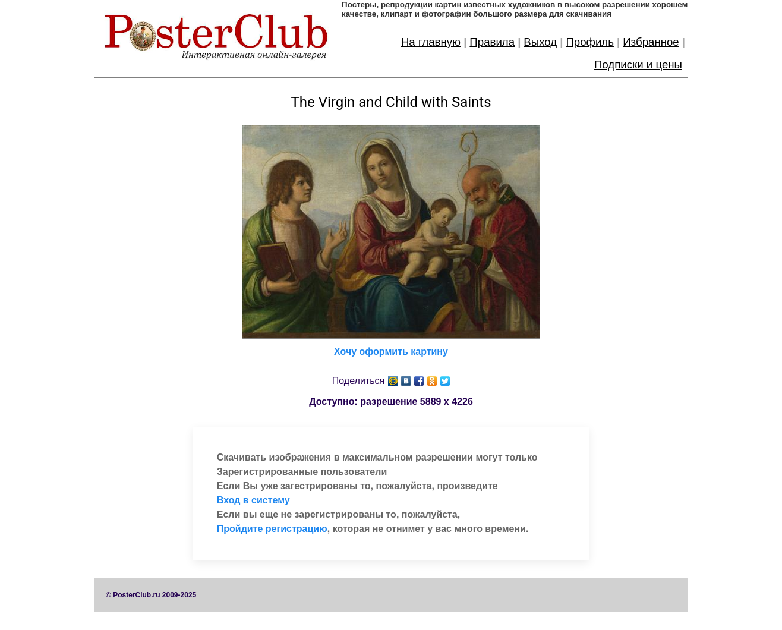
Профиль (590, 42)
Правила (492, 42)
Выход (540, 42)
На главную (431, 42)
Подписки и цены (638, 64)
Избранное (651, 42)
